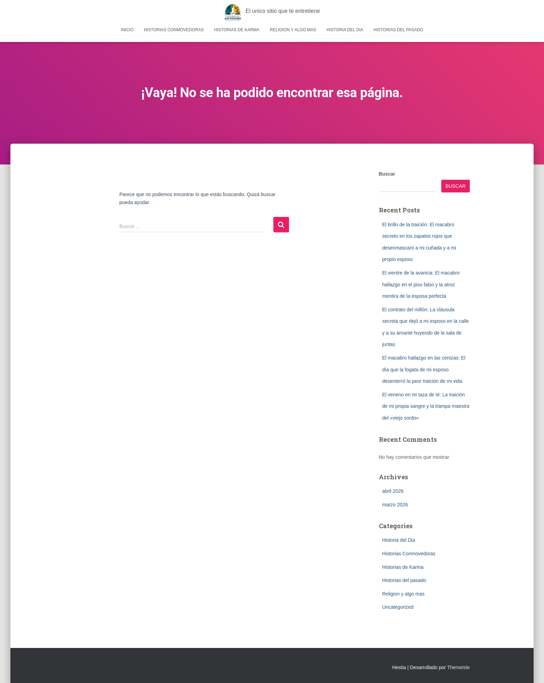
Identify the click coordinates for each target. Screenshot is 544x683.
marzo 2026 (395, 504)
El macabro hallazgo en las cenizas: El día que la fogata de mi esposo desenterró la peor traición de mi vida (424, 369)
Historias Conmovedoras (174, 29)
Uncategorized (398, 607)
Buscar (387, 174)
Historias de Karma (236, 29)
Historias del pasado (398, 29)
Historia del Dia (344, 29)
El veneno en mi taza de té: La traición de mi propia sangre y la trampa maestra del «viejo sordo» (425, 406)
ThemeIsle (458, 667)
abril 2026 (393, 491)
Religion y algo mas (293, 29)
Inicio (127, 29)
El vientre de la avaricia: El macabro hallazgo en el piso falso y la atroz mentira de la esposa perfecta (421, 284)
